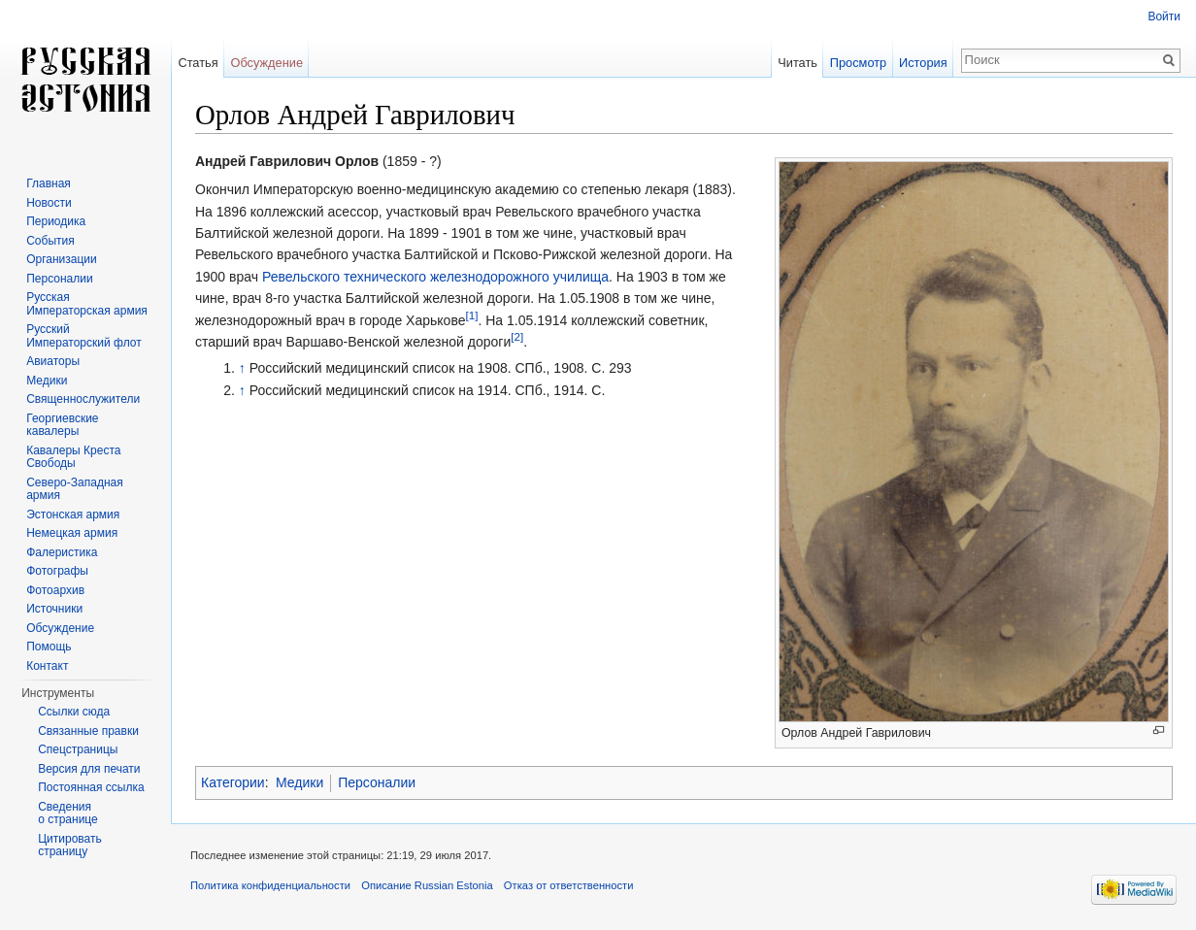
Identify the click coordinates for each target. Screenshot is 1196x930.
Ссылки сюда (74, 711)
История (923, 62)
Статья (197, 62)
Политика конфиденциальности (270, 885)
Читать (797, 62)
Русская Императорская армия (87, 303)
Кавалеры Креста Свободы (73, 457)
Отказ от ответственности (569, 885)
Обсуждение (266, 62)
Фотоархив (55, 590)
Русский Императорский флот (83, 335)
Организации (61, 259)
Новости (48, 203)
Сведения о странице (68, 813)
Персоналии (376, 782)
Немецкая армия (71, 533)
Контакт (47, 666)
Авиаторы (53, 361)
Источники (54, 608)
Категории (233, 782)
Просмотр (858, 62)
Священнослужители (83, 399)
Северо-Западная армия (74, 489)
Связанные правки (88, 731)
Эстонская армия (72, 514)
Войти (1163, 16)
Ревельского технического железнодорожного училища (435, 276)
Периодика (55, 221)
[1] (471, 315)
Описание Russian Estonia (426, 885)
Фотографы (57, 571)
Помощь (48, 646)
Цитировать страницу (70, 845)
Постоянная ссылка (91, 787)
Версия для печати (89, 769)
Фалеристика (61, 552)
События (50, 241)
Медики (299, 782)
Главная (48, 183)
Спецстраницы (77, 749)
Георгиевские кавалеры (62, 425)
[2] (517, 336)
